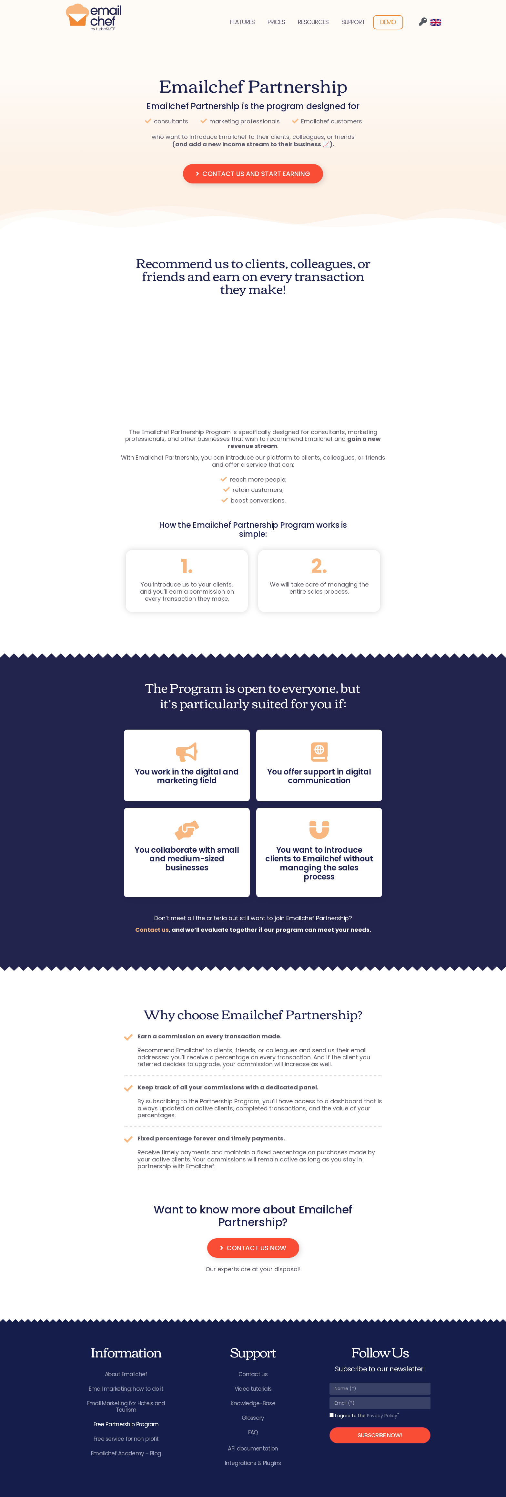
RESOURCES (313, 22)
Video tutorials (253, 1389)
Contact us (152, 930)
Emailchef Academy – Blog (126, 1453)
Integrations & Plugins (253, 1463)
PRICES (276, 22)
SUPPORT (353, 22)
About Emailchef (126, 1374)
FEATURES (242, 22)
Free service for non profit (126, 1439)
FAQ (253, 1432)
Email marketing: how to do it (126, 1389)
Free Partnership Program (126, 1424)
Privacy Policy (382, 1415)
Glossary (253, 1418)
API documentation (253, 1448)
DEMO (388, 22)
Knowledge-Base (253, 1403)
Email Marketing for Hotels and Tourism (126, 1406)
